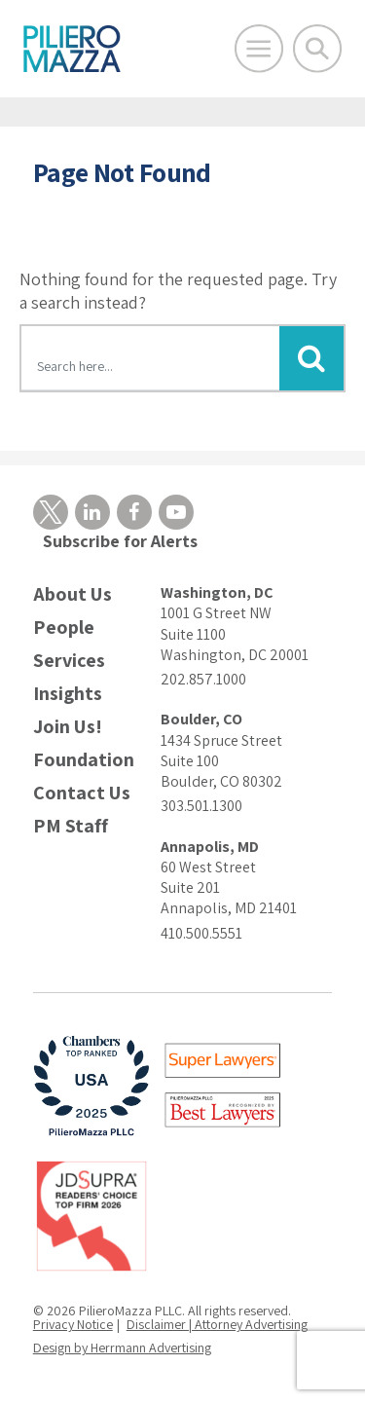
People (63, 627)
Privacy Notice (73, 1324)
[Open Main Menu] (259, 48)
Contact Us (81, 793)
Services (69, 660)
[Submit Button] (311, 358)
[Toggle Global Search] (317, 48)
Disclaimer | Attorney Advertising (217, 1324)
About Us (72, 594)
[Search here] (150, 361)
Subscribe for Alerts (120, 541)
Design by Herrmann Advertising (122, 1347)
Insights (67, 694)
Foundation (83, 760)
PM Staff (70, 826)
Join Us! (67, 727)
